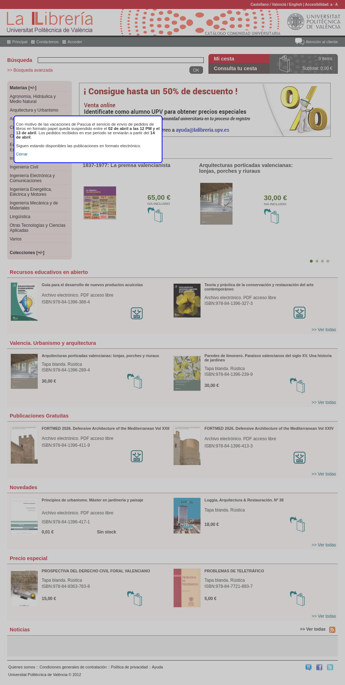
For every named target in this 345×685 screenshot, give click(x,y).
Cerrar (22, 154)
